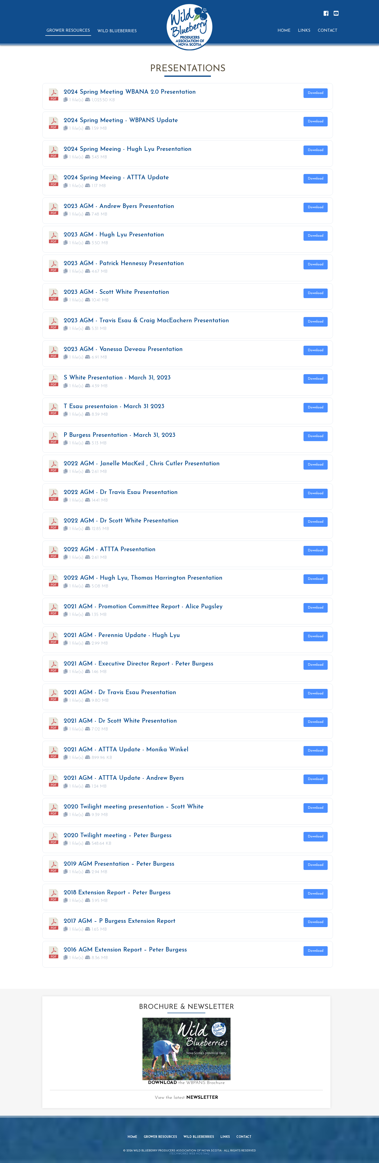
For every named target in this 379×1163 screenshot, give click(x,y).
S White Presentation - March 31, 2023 (117, 378)
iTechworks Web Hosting (189, 1152)
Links (225, 1138)
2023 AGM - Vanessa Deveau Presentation (123, 349)
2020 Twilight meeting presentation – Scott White (134, 807)
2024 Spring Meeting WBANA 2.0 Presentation (130, 92)
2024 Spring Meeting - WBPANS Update (121, 121)
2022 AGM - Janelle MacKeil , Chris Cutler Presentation (142, 464)
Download (315, 93)
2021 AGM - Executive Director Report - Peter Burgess (138, 664)
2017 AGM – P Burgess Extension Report (119, 921)
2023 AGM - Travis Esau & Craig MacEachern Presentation (146, 321)
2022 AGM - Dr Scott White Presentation (121, 521)
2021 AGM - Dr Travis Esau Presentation (120, 693)
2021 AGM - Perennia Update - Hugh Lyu (122, 635)
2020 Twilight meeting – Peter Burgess (118, 836)
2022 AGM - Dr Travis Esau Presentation (121, 492)
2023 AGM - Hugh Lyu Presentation (114, 235)
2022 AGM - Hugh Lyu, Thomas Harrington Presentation (143, 578)
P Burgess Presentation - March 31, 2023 (119, 435)
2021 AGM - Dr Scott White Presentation (120, 721)
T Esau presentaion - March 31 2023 (114, 407)
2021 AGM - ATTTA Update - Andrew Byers (124, 778)
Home (132, 1138)
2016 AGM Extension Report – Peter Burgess (125, 950)
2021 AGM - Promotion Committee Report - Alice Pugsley (143, 607)
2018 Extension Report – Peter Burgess (117, 893)
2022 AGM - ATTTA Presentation (110, 550)
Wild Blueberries (199, 1138)
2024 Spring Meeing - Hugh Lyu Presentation (128, 149)
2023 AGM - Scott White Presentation (116, 292)
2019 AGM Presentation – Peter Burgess (119, 864)
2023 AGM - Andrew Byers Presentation (119, 206)
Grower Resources (160, 1138)
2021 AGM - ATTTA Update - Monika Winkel (126, 750)
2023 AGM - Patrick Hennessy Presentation (124, 264)
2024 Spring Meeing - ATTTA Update (116, 178)
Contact (244, 1138)
